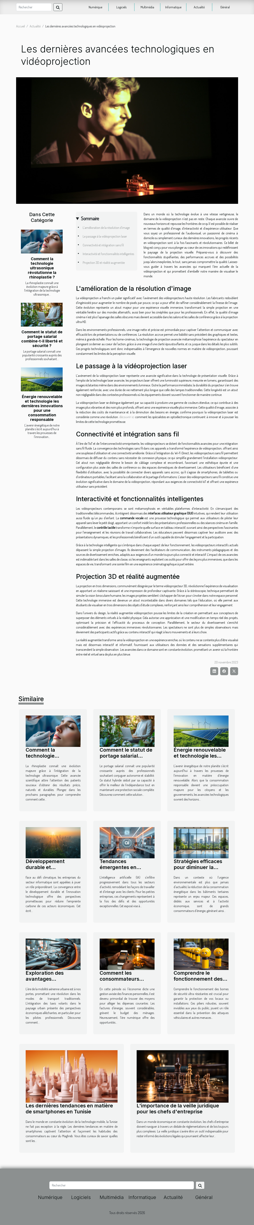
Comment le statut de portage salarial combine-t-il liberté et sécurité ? (42, 339)
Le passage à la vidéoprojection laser (105, 236)
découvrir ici (126, 417)
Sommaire (90, 218)
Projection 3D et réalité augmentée (104, 263)
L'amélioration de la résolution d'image (106, 228)
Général (225, 7)
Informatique (173, 7)
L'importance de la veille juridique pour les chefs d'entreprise (178, 1109)
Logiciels (121, 7)
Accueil (20, 26)
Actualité (199, 7)
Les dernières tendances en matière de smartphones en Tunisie (69, 1109)
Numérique (95, 7)
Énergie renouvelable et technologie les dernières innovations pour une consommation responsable (42, 408)
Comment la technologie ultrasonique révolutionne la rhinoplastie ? (42, 267)
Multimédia (147, 7)
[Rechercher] (34, 7)
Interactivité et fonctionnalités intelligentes (108, 254)
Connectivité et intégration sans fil (103, 245)
